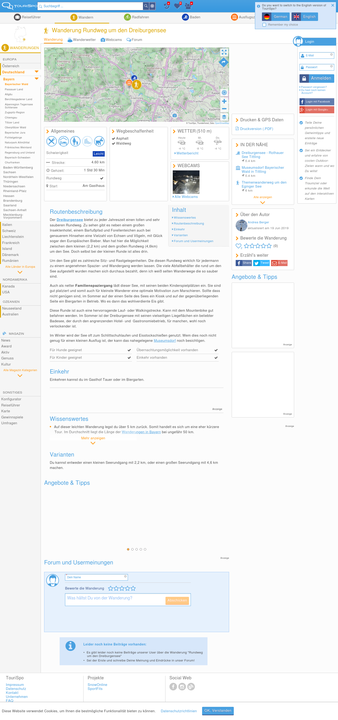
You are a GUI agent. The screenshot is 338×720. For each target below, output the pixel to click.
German (280, 17)
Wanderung (53, 39)
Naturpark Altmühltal (17, 142)
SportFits (95, 689)
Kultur (6, 364)
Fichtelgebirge (13, 137)
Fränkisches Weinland (18, 147)
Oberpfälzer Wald (15, 127)
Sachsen (9, 172)
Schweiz (9, 231)
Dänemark (10, 255)
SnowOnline (98, 685)
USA (6, 292)
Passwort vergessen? (314, 87)
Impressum (15, 685)
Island (7, 249)
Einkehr (179, 229)
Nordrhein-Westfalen (18, 177)
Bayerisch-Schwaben (18, 157)
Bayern (9, 79)
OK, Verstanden (217, 710)
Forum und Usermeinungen (193, 241)
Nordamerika (15, 279)
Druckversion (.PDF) (256, 129)
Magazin (16, 333)
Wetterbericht (188, 153)
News (5, 340)
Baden (194, 17)
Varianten (181, 235)
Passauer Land (14, 89)
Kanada (8, 286)
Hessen (8, 196)
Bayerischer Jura (15, 132)
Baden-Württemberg (18, 167)
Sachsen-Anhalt (15, 210)
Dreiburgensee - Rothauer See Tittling (263, 157)
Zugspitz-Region (15, 112)
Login (309, 41)
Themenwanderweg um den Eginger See (264, 186)
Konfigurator (11, 399)
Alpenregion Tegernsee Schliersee (19, 106)
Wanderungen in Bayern (141, 432)
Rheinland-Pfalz (15, 191)
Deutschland (13, 72)
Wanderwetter (84, 40)
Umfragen (9, 423)
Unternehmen (17, 697)
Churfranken (12, 162)
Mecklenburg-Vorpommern (13, 216)
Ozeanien (11, 301)
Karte (5, 411)
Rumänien (10, 261)
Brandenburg (12, 200)
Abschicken (177, 600)
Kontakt (12, 693)
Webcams (114, 40)
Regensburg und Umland (20, 152)
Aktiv (5, 352)
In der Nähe (157, 6)
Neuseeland (12, 308)
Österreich (10, 66)
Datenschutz (16, 689)
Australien (10, 314)
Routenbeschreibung (189, 223)
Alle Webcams (186, 197)
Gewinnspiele (12, 417)
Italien (7, 225)
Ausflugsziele (249, 17)
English (309, 17)
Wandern (85, 17)
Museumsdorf (165, 340)
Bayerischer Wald (16, 84)
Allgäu (8, 94)
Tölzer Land (12, 122)
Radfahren (140, 17)
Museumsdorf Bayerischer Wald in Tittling (263, 171)
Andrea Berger (258, 222)
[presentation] (100, 621)
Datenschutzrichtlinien (179, 711)
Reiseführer (31, 17)
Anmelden (321, 78)
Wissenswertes (185, 217)
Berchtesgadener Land (18, 99)
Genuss (7, 358)
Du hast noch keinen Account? (313, 91)
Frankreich (10, 243)
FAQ (9, 701)
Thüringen (10, 181)
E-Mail (282, 262)
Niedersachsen (14, 186)
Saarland (9, 205)
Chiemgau (11, 117)
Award (6, 346)
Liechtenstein (13, 237)
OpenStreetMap (222, 123)
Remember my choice (283, 24)
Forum (137, 40)
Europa (10, 59)
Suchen (151, 6)
